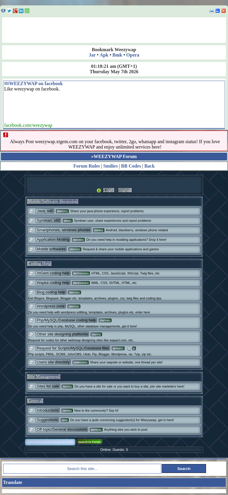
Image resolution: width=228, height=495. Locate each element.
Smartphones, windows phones (64, 230)
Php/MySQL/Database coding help (66, 320)
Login (108, 190)
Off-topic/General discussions (62, 429)
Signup (125, 190)
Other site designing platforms (62, 334)
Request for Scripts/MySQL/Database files (73, 348)
